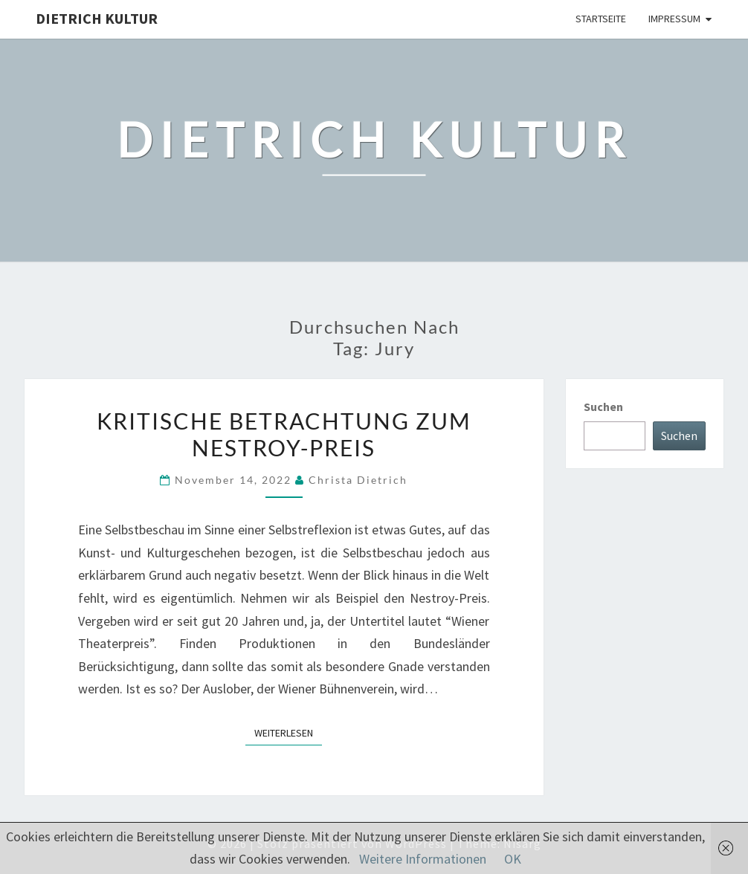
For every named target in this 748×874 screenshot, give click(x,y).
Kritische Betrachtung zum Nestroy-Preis (284, 434)
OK (512, 858)
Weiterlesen (288, 732)
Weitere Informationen (422, 858)
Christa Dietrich (358, 479)
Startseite (600, 18)
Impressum (674, 18)
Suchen (603, 406)
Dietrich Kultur (97, 18)
